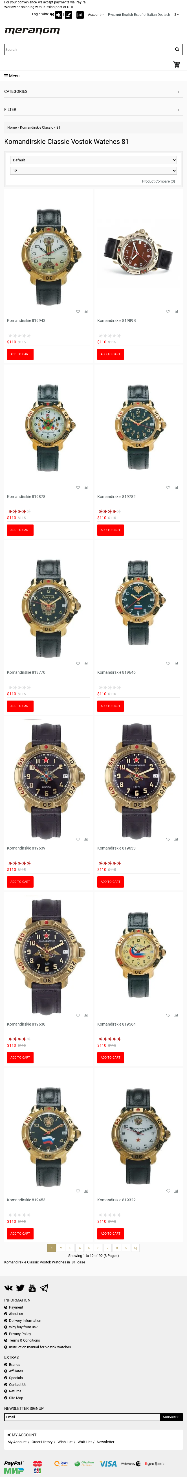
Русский (114, 15)
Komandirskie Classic (36, 128)
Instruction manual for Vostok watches (40, 1347)
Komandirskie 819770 (26, 672)
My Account (17, 1442)
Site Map (16, 1398)
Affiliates (16, 1371)
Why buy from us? (23, 1327)
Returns (15, 1391)
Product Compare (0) (158, 181)
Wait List (85, 1442)
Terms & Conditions (24, 1340)
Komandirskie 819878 (26, 496)
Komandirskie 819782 (116, 496)
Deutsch (164, 15)
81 (58, 128)
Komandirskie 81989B (116, 320)
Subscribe (171, 1417)
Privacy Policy (20, 1334)
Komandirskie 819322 (116, 1200)
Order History (42, 1442)
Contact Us (18, 1384)
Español (140, 15)
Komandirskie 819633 (116, 848)
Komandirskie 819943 (26, 320)
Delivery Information (25, 1320)
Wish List (65, 1442)
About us (16, 1314)
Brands (14, 1364)
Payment (16, 1307)
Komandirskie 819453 (26, 1200)
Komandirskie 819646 (116, 672)
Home (12, 128)
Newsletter (105, 1442)
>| (135, 1248)
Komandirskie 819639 (26, 848)
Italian (152, 15)
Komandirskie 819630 (26, 1024)
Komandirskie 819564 (116, 1024)
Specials (16, 1378)
